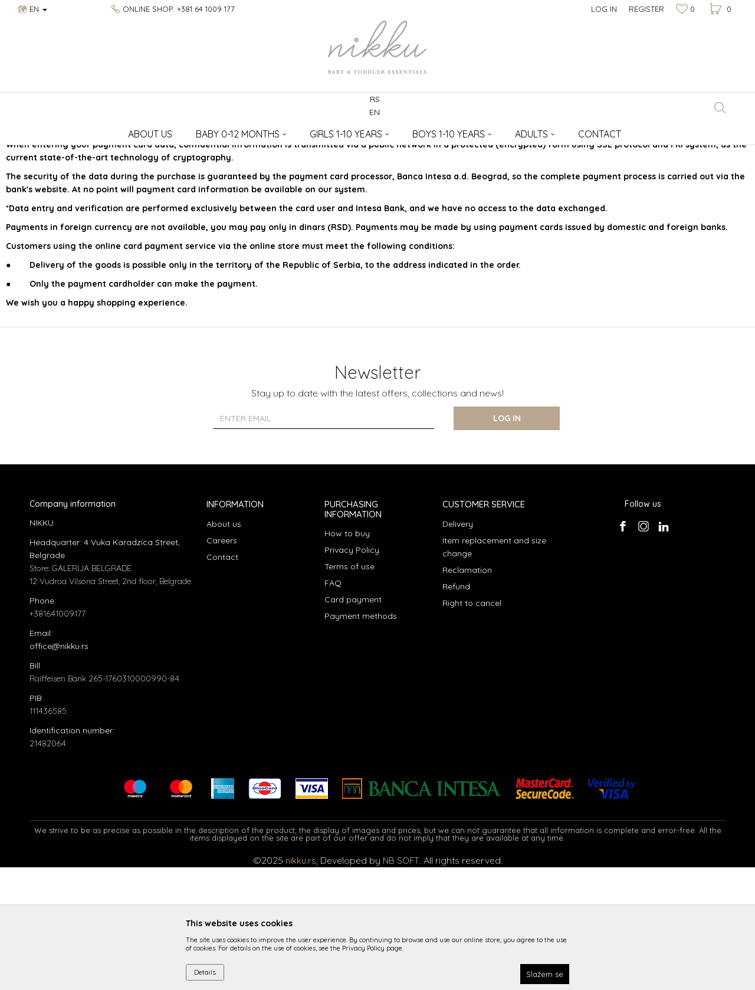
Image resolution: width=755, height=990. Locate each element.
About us (223, 646)
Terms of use (349, 689)
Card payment (353, 722)
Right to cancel (471, 725)
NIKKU (40, 130)
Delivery (457, 646)
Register (646, 9)
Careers (221, 663)
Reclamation (467, 692)
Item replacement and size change (494, 669)
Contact (222, 679)
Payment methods (360, 738)
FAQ (333, 705)
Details (205, 972)
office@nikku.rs (58, 768)
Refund (456, 709)
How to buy (347, 656)
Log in (507, 541)
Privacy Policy (351, 672)
